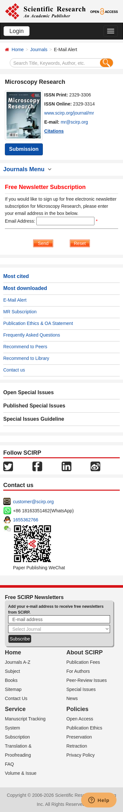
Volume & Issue (20, 773)
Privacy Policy (81, 755)
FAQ (9, 764)
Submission (24, 149)
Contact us (14, 370)
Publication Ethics (85, 727)
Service (15, 709)
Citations (54, 131)
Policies (78, 709)
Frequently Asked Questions (31, 335)
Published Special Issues (34, 405)
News (72, 698)
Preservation (79, 737)
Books (11, 680)
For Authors (78, 671)
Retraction (77, 746)
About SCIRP (85, 652)
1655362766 (25, 519)
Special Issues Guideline (33, 419)
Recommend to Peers (25, 346)
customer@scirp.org (33, 501)
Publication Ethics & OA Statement (38, 323)
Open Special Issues (28, 392)
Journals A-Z (18, 662)
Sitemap (13, 689)
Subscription (17, 737)
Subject (12, 671)
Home (18, 49)
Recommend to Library (26, 358)
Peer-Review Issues (87, 680)
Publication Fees (83, 662)
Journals (38, 49)
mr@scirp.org (74, 122)
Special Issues (81, 689)
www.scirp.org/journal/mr (69, 113)
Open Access (80, 718)
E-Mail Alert (15, 300)
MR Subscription (20, 311)
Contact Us (16, 698)
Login (16, 31)
